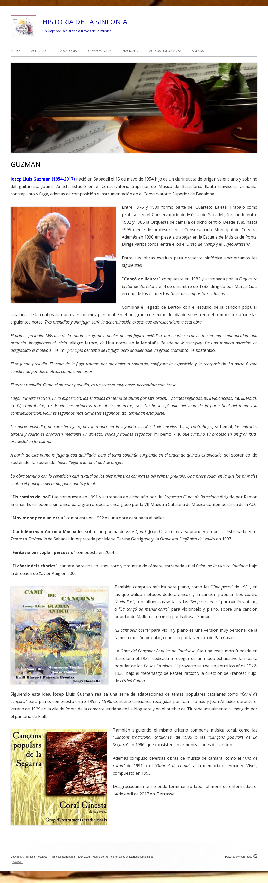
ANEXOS (198, 51)
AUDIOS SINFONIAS (163, 51)
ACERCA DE (39, 51)
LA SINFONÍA (68, 51)
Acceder (17, 861)
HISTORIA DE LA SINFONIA (84, 21)
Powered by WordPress (241, 856)
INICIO (15, 51)
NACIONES (130, 51)
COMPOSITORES (99, 51)
